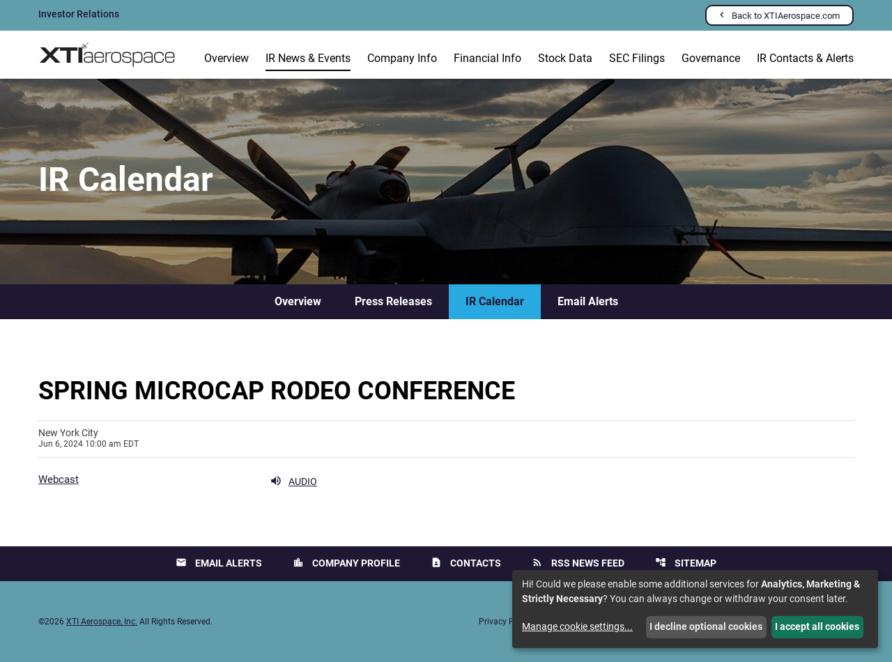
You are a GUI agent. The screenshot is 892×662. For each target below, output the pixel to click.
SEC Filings (637, 58)
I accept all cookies (817, 626)
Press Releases (393, 301)
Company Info (402, 58)
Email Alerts (588, 301)
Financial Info (487, 58)
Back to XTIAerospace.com (786, 15)
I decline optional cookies (705, 626)
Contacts (466, 563)
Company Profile (346, 563)
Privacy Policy (505, 621)
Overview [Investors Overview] (226, 58)
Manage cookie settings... (577, 626)
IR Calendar (495, 301)
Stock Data (565, 58)
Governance (711, 58)
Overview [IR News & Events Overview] (298, 301)
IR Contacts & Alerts (805, 58)
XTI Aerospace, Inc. (101, 621)
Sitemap (685, 563)
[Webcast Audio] (177, 481)
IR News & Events (308, 58)
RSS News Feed (578, 563)
